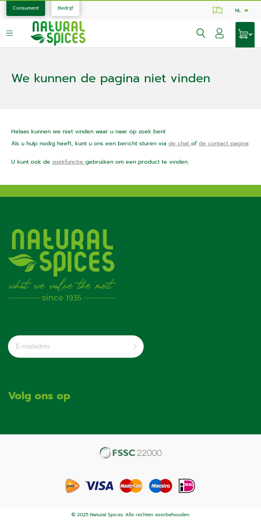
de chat (179, 143)
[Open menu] (9, 33)
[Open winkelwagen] (245, 35)
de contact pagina (224, 143)
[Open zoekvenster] (197, 33)
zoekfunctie (68, 162)
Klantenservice (216, 10)
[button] (219, 34)
